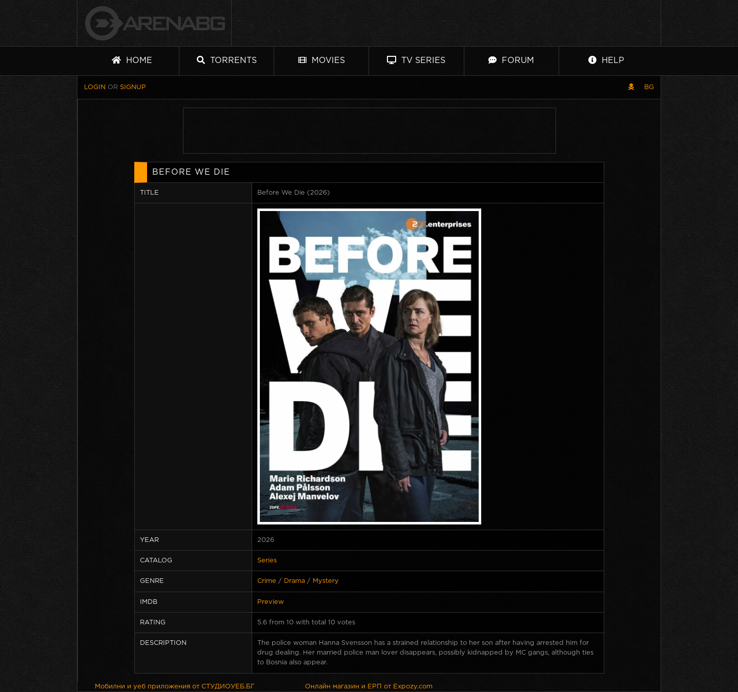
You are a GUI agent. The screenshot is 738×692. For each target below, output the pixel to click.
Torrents (227, 60)
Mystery (326, 581)
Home (132, 60)
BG (649, 87)
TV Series (416, 60)
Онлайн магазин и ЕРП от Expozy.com (369, 686)
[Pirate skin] (631, 87)
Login (95, 87)
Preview (270, 602)
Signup (133, 87)
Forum (511, 60)
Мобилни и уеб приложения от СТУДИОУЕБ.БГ (175, 686)
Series (267, 560)
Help (606, 60)
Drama (294, 581)
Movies (321, 60)
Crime (266, 581)
